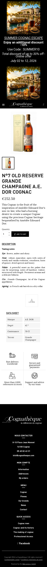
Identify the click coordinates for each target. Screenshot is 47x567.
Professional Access (23, 536)
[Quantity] (5, 234)
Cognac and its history (23, 527)
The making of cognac (23, 532)
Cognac (23, 492)
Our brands (23, 501)
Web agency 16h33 (29, 564)
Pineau (23, 496)
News (23, 505)
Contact (23, 509)
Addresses (24, 473)
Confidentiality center (12, 559)
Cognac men (23, 523)
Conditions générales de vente (32, 559)
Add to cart (20, 234)
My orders (23, 478)
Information (23, 469)
